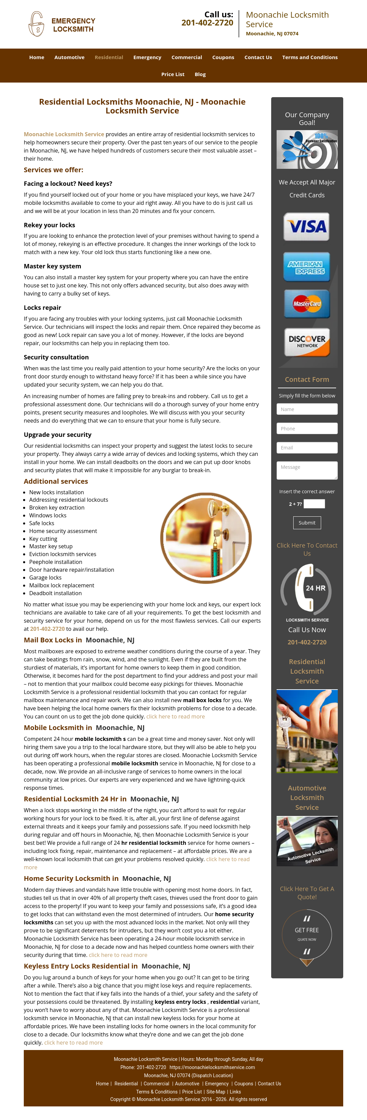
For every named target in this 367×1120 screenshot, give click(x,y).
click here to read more (175, 716)
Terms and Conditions (310, 57)
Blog (200, 74)
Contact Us (258, 57)
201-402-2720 (207, 22)
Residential (109, 57)
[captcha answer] (314, 504)
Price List (173, 74)
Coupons (223, 57)
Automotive (69, 57)
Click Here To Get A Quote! (307, 893)
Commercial (187, 57)
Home (36, 57)
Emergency (147, 57)
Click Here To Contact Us (307, 549)
